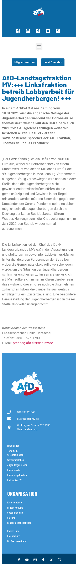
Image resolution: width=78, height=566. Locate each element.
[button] (39, 46)
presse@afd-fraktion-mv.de (33, 343)
